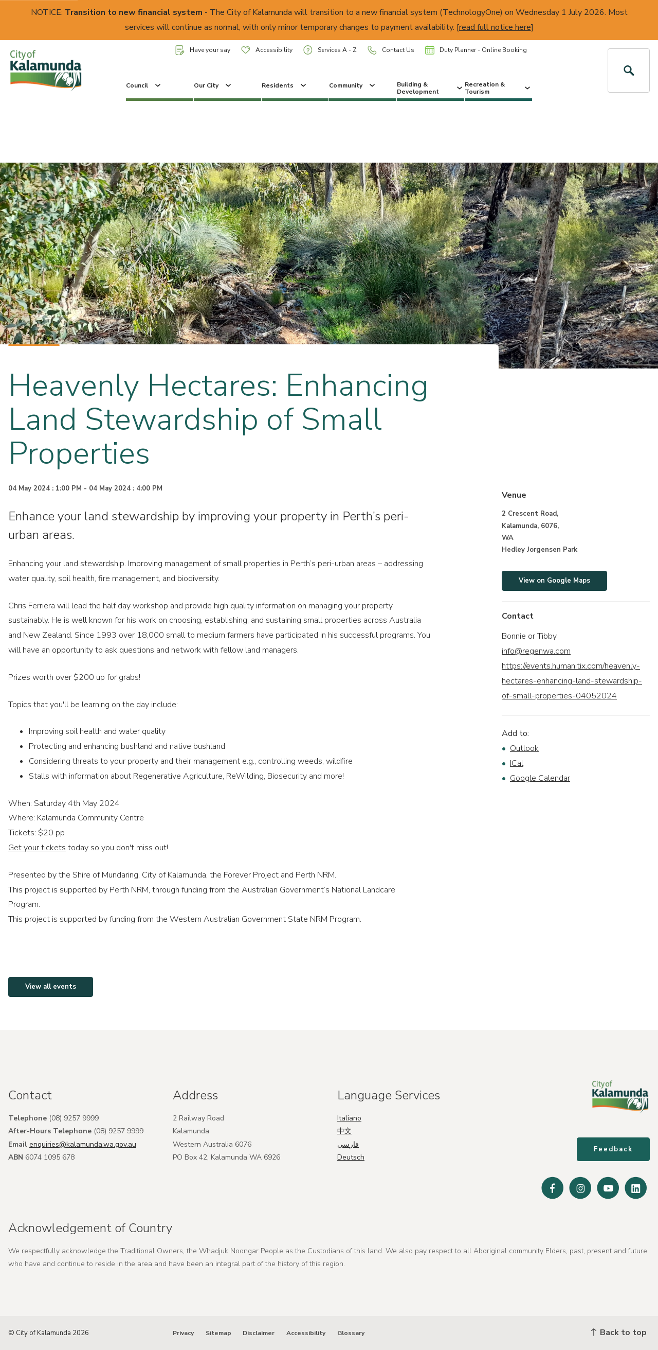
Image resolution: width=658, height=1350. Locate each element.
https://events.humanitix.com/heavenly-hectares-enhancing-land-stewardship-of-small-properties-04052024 (572, 681)
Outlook (524, 748)
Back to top (619, 1332)
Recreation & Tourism (498, 88)
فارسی (348, 1144)
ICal (516, 763)
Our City (213, 85)
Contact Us (391, 50)
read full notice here (495, 27)
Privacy (183, 1333)
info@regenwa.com (536, 651)
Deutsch (350, 1157)
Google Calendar (540, 778)
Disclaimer (259, 1333)
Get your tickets (37, 847)
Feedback (613, 1149)
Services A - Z (330, 49)
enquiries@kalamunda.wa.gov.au (82, 1144)
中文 (344, 1131)
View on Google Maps (554, 580)
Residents (285, 85)
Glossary (350, 1333)
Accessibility (267, 50)
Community (353, 85)
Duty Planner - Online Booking (476, 50)
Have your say (202, 50)
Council (144, 85)
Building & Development (430, 88)
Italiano (349, 1118)
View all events (50, 986)
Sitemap (218, 1333)
